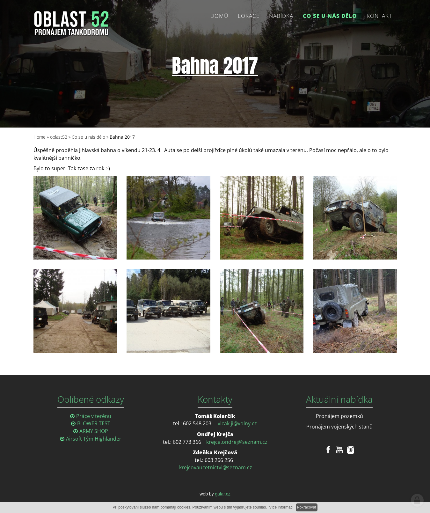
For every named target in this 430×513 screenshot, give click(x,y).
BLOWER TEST (93, 423)
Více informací (281, 507)
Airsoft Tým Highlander (93, 438)
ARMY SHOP (93, 431)
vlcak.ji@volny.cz (237, 423)
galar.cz (222, 493)
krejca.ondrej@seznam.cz (236, 441)
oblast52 (58, 137)
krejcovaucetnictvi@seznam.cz (215, 467)
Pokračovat (306, 507)
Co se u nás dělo (88, 137)
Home (39, 137)
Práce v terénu (93, 416)
